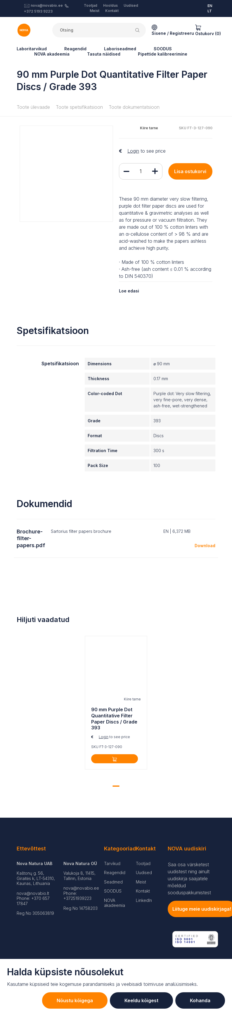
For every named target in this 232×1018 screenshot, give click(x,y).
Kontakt (112, 10)
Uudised (131, 5)
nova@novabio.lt (33, 893)
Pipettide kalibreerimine (162, 53)
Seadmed (113, 881)
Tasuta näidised (103, 53)
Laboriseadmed (120, 48)
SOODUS (163, 48)
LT (209, 11)
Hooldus (110, 5)
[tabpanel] (116, 704)
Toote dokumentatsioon (134, 107)
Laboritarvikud (32, 48)
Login (133, 151)
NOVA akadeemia (52, 53)
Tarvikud (112, 863)
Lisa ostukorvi (190, 171)
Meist (94, 10)
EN (209, 6)
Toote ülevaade (33, 107)
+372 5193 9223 (38, 11)
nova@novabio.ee (47, 5)
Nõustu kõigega (75, 1000)
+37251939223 (77, 898)
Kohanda (200, 1000)
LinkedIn (144, 900)
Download (205, 545)
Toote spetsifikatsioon (79, 107)
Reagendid (75, 48)
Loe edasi (129, 290)
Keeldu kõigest (141, 1000)
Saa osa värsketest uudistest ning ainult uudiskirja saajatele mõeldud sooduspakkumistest (189, 878)
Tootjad (90, 5)
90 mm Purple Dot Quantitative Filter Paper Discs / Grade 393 (114, 719)
